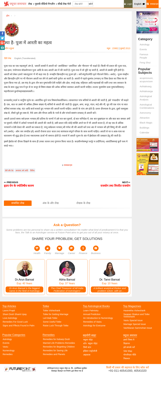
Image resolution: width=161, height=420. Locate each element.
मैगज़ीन (52, 4)
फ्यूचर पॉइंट (88, 384)
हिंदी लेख (7, 58)
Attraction (145, 117)
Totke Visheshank (51, 354)
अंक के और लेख (50, 247)
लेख (31, 4)
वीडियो (44, 4)
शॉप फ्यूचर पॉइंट (90, 387)
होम (7, 15)
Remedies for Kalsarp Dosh (56, 383)
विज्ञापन (126, 387)
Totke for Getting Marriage (55, 358)
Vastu (5, 391)
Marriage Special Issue (134, 368)
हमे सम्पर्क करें (129, 391)
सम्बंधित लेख (17, 247)
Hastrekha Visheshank (134, 354)
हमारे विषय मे (128, 384)
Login (128, 4)
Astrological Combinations (147, 106)
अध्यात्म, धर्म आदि (22, 215)
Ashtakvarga (146, 91)
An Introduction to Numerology (98, 362)
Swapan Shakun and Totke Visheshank (136, 359)
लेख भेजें (67, 4)
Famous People (144, 56)
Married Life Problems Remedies (59, 387)
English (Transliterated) (25, 58)
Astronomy (145, 112)
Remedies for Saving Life (55, 394)
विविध (32, 215)
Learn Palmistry (90, 354)
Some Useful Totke (52, 366)
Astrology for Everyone (94, 369)
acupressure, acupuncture (146, 80)
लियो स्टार (87, 391)
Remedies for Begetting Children (59, 391)
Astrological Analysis (146, 98)
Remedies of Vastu (92, 366)
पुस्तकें (38, 4)
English (139, 4)
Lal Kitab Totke (50, 362)
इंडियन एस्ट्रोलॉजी (90, 395)
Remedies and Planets (54, 398)
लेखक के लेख (83, 247)
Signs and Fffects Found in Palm (18, 369)
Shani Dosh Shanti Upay (15, 358)
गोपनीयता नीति (129, 399)
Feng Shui (145, 62)
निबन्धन (126, 402)
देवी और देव (9, 215)
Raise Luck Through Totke (55, 369)
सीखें (60, 4)
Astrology (145, 44)
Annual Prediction (91, 358)
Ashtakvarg (145, 86)
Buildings (144, 127)
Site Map (127, 395)
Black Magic (146, 122)
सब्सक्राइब (152, 4)
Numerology (8, 394)
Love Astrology (10, 362)
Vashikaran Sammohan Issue (137, 372)
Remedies (8, 398)
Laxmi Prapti (9, 354)
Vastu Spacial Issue (133, 364)
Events (143, 49)
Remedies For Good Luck (15, 366)
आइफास (86, 399)
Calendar (144, 132)
